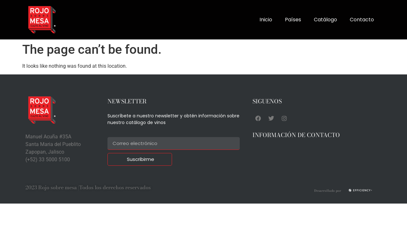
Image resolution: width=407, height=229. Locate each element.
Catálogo (325, 19)
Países (293, 19)
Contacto (362, 19)
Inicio (265, 19)
